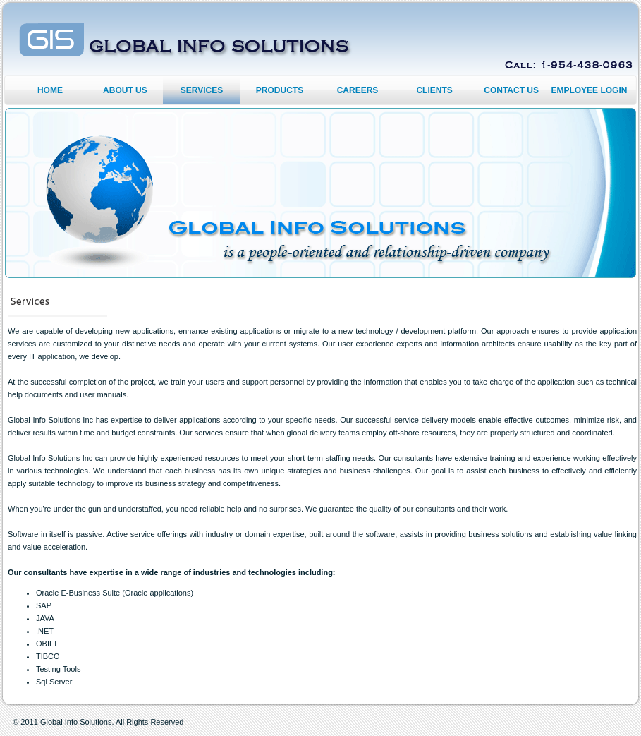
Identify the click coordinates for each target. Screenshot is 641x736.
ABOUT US (125, 90)
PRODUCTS (279, 90)
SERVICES (202, 90)
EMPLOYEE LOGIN (589, 90)
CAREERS (358, 90)
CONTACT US (511, 90)
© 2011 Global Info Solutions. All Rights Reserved (98, 722)
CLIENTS (434, 90)
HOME (50, 90)
